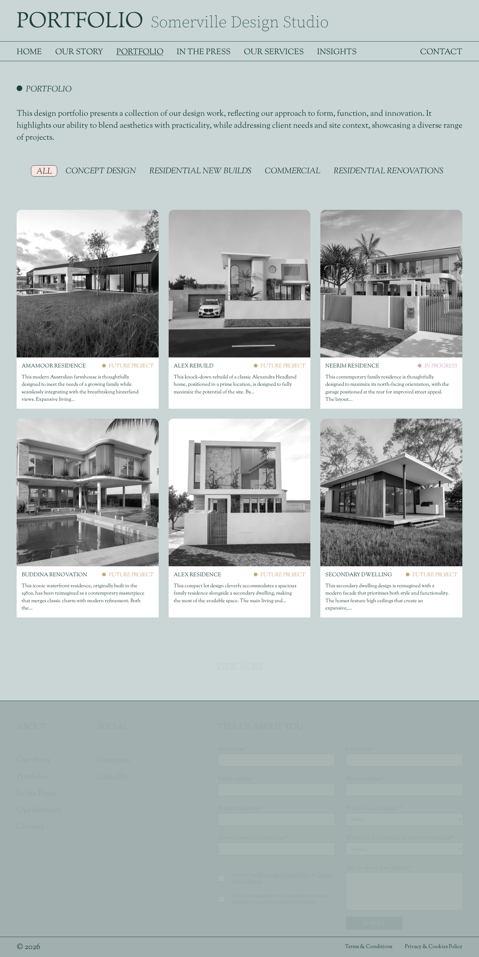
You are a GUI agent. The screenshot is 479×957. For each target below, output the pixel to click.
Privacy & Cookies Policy (433, 947)
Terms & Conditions (369, 947)
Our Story (79, 52)
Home (29, 52)
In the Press (204, 52)
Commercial (292, 171)
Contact (441, 52)
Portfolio (139, 52)
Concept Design (101, 171)
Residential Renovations (388, 171)
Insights (337, 52)
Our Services (274, 52)
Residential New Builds (200, 171)
